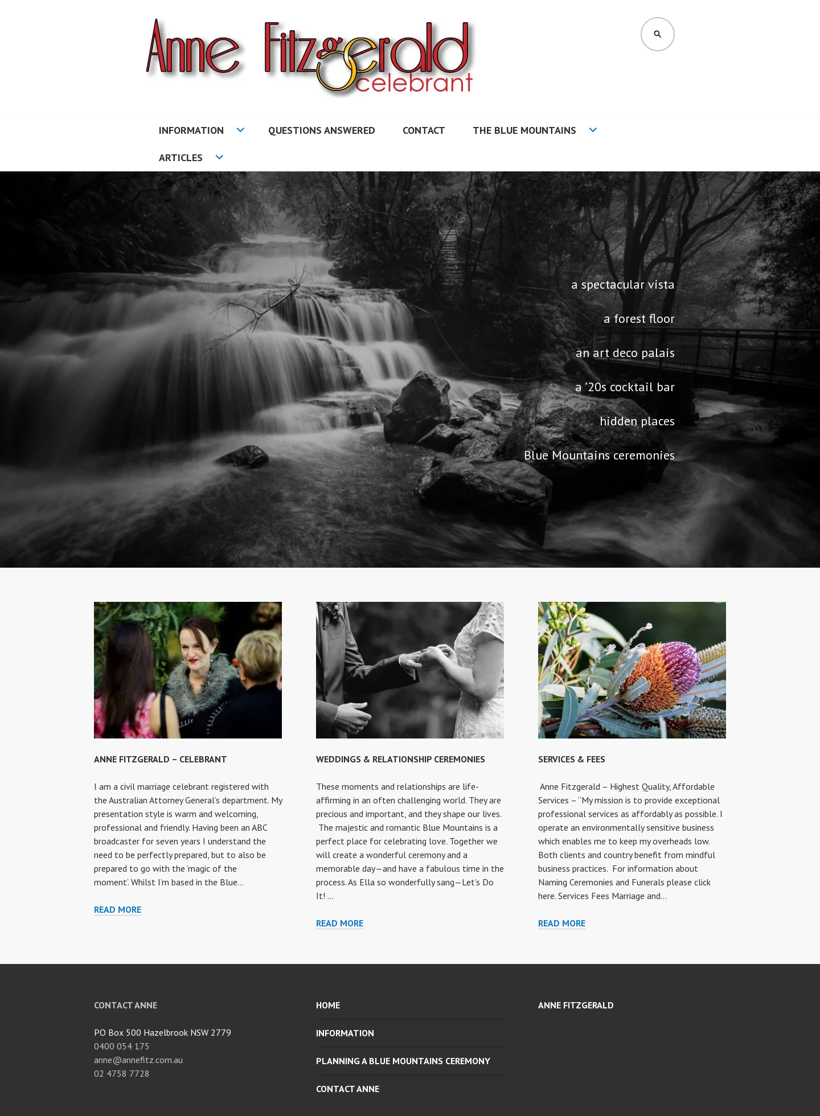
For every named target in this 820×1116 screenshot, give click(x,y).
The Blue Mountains (524, 130)
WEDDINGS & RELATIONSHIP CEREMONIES (400, 759)
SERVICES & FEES (571, 759)
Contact (424, 130)
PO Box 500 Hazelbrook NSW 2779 (162, 1032)
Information (191, 130)
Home (328, 1005)
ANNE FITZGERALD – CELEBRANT (160, 759)
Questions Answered (321, 130)
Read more (117, 910)
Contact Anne (347, 1088)
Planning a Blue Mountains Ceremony (403, 1060)
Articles (181, 157)
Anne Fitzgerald (576, 1005)
